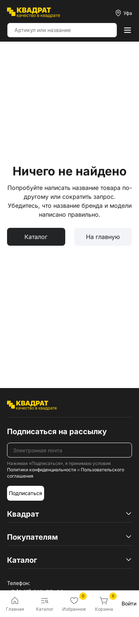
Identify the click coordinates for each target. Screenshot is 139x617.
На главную (103, 236)
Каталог (35, 236)
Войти (129, 603)
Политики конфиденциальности (41, 469)
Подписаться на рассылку (57, 431)
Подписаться (25, 493)
